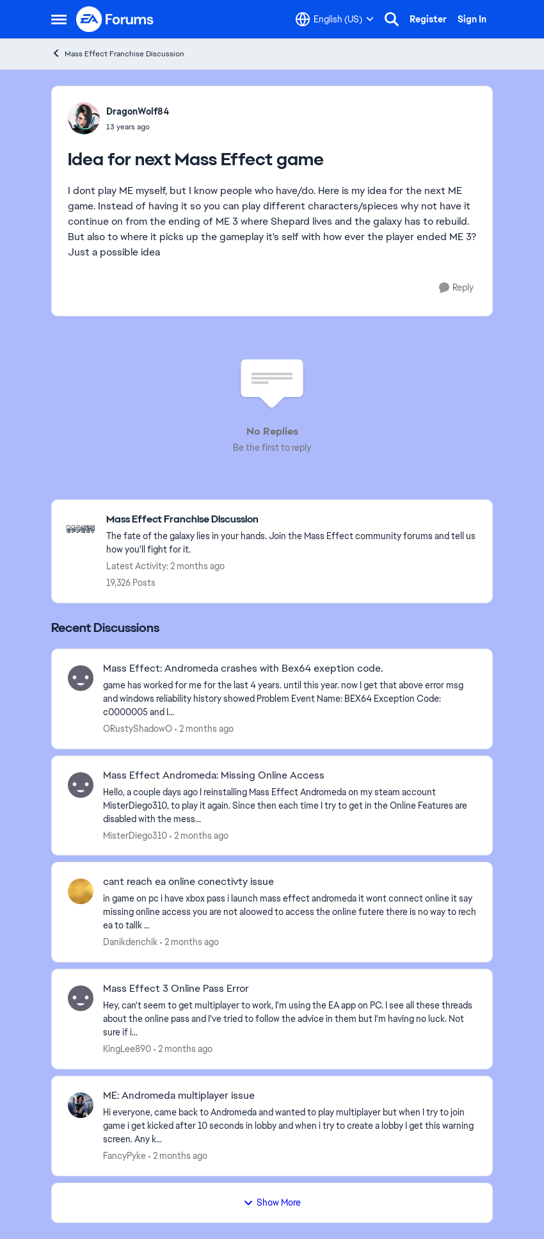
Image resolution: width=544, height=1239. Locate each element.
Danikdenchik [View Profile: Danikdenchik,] (130, 942)
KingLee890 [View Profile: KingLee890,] (127, 1049)
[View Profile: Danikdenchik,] (80, 891)
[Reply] (456, 287)
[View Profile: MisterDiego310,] (80, 785)
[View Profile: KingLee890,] (80, 998)
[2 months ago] (204, 729)
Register (428, 19)
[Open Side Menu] (59, 19)
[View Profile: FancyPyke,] (80, 1105)
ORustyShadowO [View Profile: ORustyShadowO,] (137, 728)
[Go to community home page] (115, 19)
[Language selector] (335, 19)
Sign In (472, 19)
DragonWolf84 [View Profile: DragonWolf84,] (137, 111)
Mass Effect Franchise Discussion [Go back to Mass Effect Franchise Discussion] (117, 53)
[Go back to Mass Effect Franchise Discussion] (292, 519)
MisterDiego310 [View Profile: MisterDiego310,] (135, 835)
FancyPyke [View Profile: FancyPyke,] (124, 1156)
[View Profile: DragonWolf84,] (84, 118)
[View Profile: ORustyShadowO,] (80, 678)
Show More (272, 1202)
